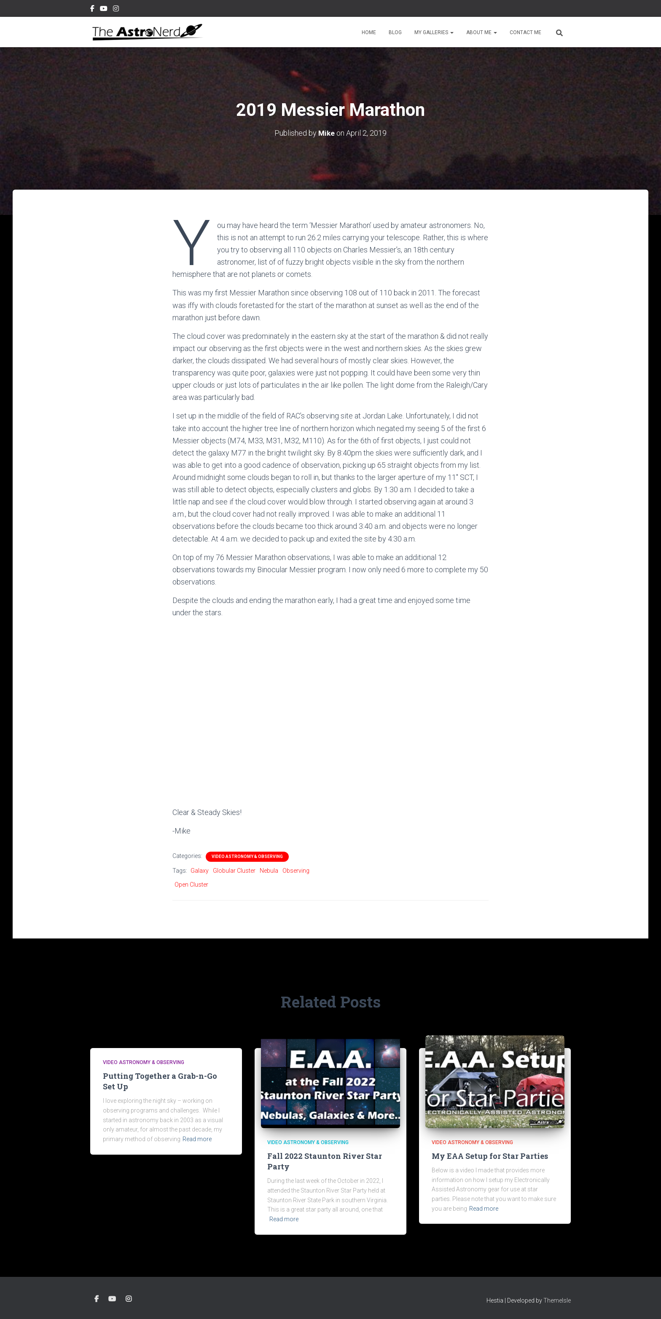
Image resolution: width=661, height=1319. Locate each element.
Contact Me (525, 32)
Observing (295, 870)
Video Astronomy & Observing (247, 856)
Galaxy (200, 870)
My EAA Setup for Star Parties (490, 1156)
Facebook (92, 9)
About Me (481, 32)
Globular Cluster (234, 870)
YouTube (103, 9)
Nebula (269, 870)
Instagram (116, 9)
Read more (197, 1139)
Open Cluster (191, 884)
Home (369, 32)
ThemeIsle (557, 1300)
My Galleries (434, 32)
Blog (395, 32)
